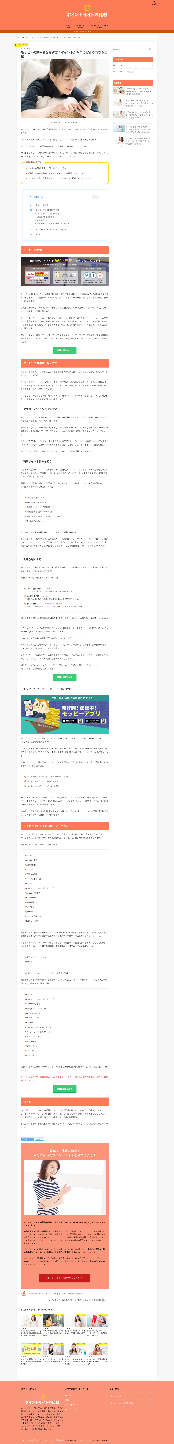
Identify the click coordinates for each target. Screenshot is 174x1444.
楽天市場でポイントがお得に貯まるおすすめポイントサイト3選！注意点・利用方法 (132, 116)
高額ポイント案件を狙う (46, 217)
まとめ (38, 234)
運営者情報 (60, 1440)
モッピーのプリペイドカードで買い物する (53, 224)
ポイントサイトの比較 (84, 1440)
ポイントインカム (72, 1404)
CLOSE (95, 196)
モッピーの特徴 (42, 205)
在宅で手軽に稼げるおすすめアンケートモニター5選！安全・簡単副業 (132, 103)
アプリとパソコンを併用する (48, 214)
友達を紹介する (43, 220)
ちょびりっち (70, 1409)
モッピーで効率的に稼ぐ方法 (47, 210)
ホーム (68, 26)
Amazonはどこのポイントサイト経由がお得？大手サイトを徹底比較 (132, 91)
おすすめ (40, 1139)
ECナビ (68, 1400)
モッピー (69, 1395)
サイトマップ (47, 1440)
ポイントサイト (80, 26)
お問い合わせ (34, 1440)
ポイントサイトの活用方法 (99, 26)
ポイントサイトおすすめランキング (64, 1278)
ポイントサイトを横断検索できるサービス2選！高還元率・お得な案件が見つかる (132, 142)
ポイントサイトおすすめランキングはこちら (87, 31)
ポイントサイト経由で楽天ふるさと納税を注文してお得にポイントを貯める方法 (132, 129)
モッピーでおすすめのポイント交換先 (51, 229)
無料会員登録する (64, 350)
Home (23, 1440)
